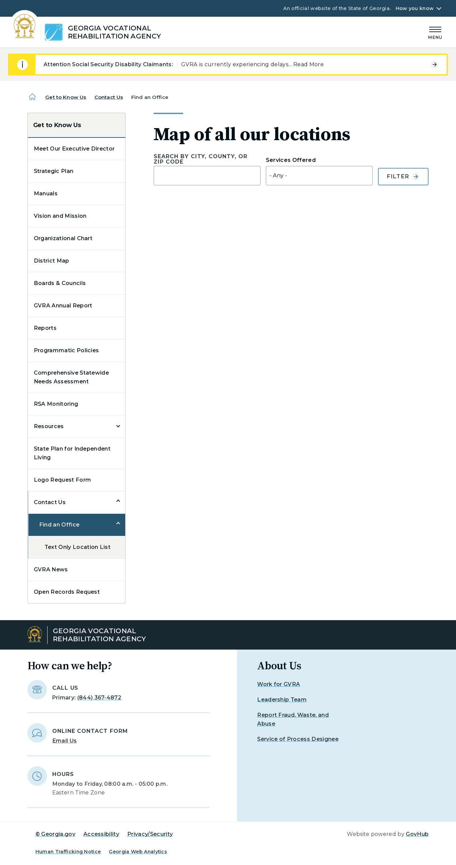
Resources (49, 426)
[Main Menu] (435, 32)
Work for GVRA (278, 684)
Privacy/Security (150, 834)
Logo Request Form (62, 480)
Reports (45, 328)
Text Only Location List (77, 547)
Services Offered (291, 160)
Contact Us (108, 97)
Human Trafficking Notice (68, 852)
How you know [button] (415, 8)
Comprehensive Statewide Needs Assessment (71, 377)
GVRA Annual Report (63, 305)
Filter (403, 177)
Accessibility (101, 834)
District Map (51, 261)
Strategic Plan (53, 171)
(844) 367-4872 (99, 697)
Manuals (46, 193)
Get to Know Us (65, 97)
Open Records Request (67, 592)
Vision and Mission (60, 216)
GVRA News (51, 569)
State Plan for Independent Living (72, 453)
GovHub (417, 834)
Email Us (64, 741)
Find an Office (59, 524)
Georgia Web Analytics (138, 852)
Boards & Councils (60, 283)
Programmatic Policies (66, 350)
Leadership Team (282, 699)
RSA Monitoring (56, 404)
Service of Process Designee (297, 739)
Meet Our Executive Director (74, 149)
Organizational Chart (63, 238)
